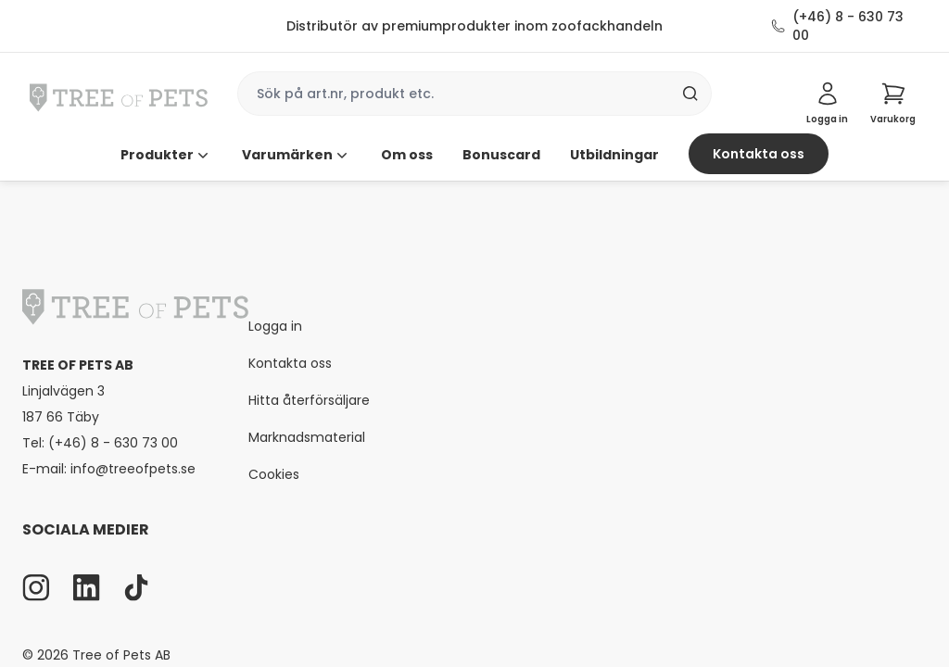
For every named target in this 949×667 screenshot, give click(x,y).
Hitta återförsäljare (309, 400)
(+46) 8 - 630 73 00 (848, 25)
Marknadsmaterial (306, 437)
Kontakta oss (758, 154)
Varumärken (296, 154)
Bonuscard (501, 154)
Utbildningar (614, 154)
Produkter (166, 154)
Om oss (407, 154)
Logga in (275, 326)
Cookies (273, 474)
